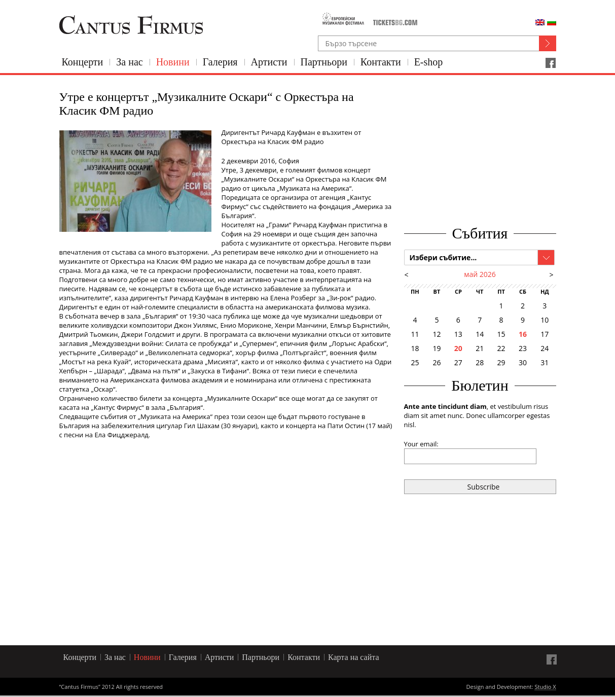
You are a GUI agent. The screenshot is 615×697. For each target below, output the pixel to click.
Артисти (269, 61)
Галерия (220, 61)
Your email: (421, 443)
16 (523, 334)
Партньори (324, 61)
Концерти (82, 61)
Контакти (380, 61)
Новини (173, 61)
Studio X (545, 687)
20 (458, 348)
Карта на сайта (353, 657)
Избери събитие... (443, 257)
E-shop (428, 61)
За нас (129, 61)
